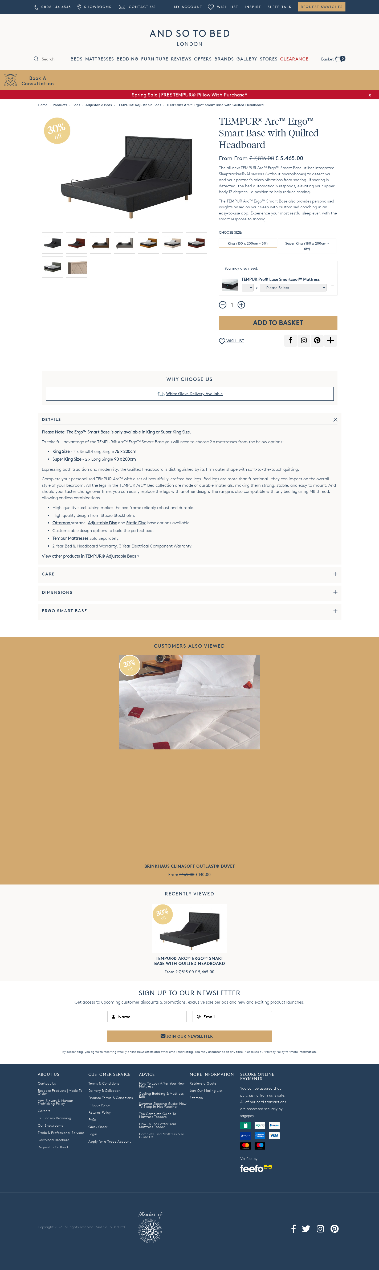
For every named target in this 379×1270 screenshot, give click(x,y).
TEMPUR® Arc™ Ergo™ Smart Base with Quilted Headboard (189, 961)
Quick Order (98, 1127)
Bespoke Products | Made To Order (60, 1091)
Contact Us (137, 7)
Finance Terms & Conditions (110, 1097)
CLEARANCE (294, 59)
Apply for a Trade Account (109, 1141)
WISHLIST (231, 341)
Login (92, 1134)
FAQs (92, 1119)
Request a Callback (53, 1147)
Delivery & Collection (104, 1090)
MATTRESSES (99, 59)
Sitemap (196, 1097)
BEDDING (127, 59)
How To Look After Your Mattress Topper (157, 1125)
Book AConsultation (38, 80)
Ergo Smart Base (64, 610)
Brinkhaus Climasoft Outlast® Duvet (189, 866)
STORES (269, 59)
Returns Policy (99, 1112)
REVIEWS (181, 59)
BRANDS (224, 59)
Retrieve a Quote (203, 1083)
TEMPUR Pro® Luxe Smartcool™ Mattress (281, 279)
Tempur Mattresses (70, 538)
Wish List (223, 7)
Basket (333, 59)
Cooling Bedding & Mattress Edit (161, 1094)
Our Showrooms (50, 1125)
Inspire (253, 7)
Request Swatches (322, 7)
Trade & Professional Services (61, 1132)
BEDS (77, 59)
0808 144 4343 (52, 7)
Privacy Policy (275, 1052)
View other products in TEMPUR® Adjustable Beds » (91, 556)
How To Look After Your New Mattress (162, 1084)
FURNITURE (154, 59)
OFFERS (203, 59)
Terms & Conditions (103, 1083)
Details (51, 419)
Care (48, 574)
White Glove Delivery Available (194, 393)
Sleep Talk (280, 7)
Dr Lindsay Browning (54, 1118)
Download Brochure (53, 1140)
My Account (188, 7)
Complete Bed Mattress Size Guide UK (161, 1135)
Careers (44, 1111)
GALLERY (247, 59)
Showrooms (95, 7)
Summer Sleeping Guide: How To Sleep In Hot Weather (162, 1105)
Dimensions (57, 592)
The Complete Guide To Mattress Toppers (157, 1115)
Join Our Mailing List (206, 1090)
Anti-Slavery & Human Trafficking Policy (55, 1102)
